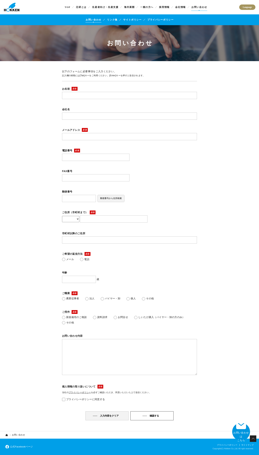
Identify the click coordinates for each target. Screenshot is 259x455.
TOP (67, 7)
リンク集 (112, 19)
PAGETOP (253, 438)
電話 (84, 259)
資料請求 (100, 317)
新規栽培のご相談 (74, 317)
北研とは (81, 7)
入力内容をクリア (109, 415)
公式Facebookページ (19, 446)
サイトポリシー (132, 19)
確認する (154, 415)
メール (68, 259)
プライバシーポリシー (160, 19)
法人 (90, 298)
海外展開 (129, 7)
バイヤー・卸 (110, 298)
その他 (148, 298)
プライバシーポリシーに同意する (83, 399)
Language (247, 7)
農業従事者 (70, 298)
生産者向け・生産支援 (105, 7)
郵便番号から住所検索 (111, 198)
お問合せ (121, 317)
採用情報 (164, 7)
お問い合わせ (199, 7)
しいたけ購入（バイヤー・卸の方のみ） (159, 317)
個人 (131, 298)
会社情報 (180, 7)
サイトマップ (247, 445)
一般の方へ (146, 7)
